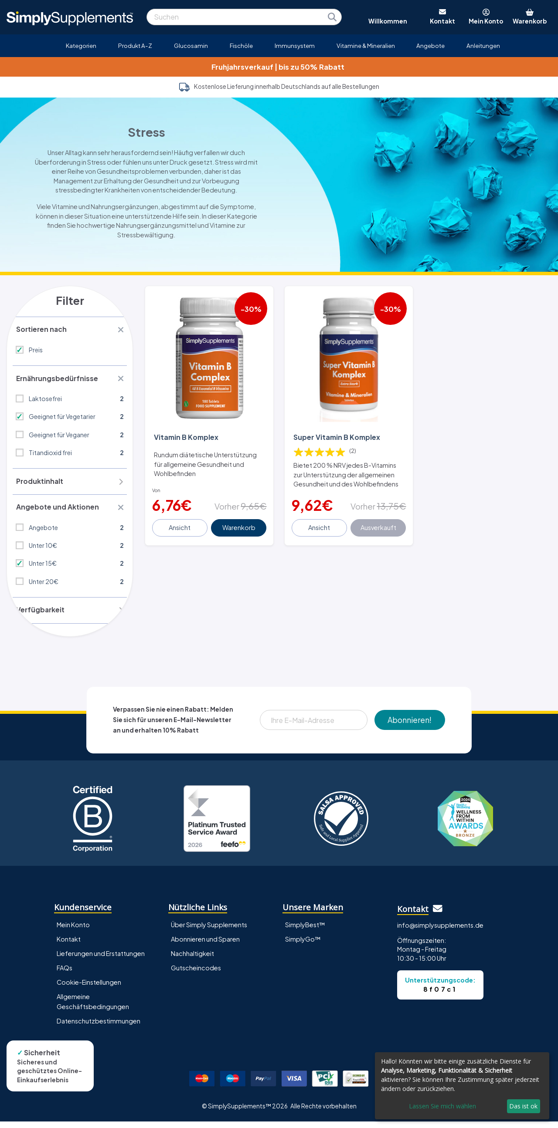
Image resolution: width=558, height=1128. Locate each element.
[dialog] (462, 1085)
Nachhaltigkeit (192, 960)
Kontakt (69, 946)
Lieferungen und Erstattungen (101, 960)
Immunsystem (295, 45)
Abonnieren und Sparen (205, 946)
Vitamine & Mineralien (366, 45)
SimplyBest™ (305, 931)
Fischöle (241, 45)
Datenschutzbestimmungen (98, 1028)
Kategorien (81, 45)
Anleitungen (483, 45)
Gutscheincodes (196, 975)
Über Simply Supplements (209, 931)
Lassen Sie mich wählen (442, 1106)
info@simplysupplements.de (440, 932)
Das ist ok (523, 1106)
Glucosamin (191, 45)
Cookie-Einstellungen (89, 989)
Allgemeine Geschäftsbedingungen (93, 1008)
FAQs (64, 975)
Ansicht (180, 526)
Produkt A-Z (135, 45)
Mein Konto (73, 931)
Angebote (430, 45)
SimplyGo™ (303, 946)
